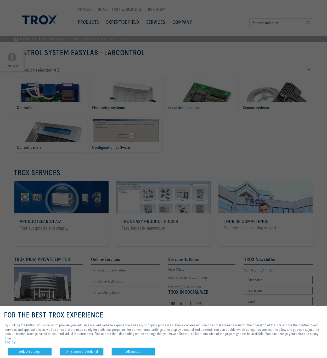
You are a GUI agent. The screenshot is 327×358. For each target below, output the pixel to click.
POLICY (10, 342)
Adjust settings (29, 351)
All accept (133, 351)
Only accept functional (81, 351)
